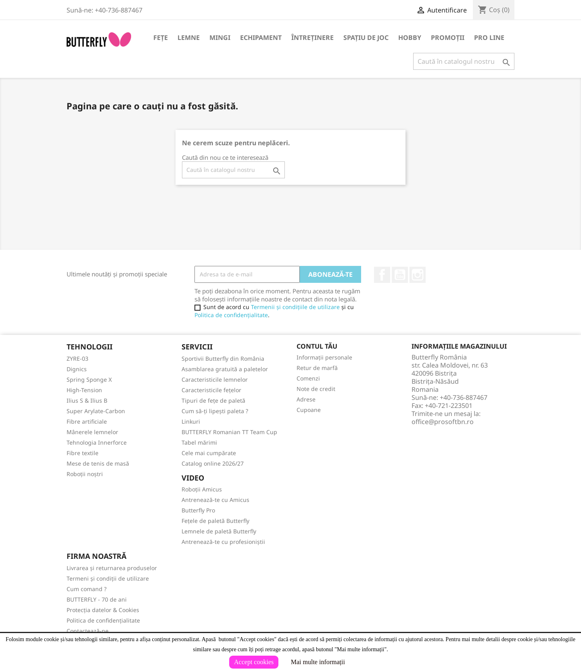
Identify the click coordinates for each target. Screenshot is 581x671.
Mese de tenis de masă (98, 463)
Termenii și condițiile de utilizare (295, 307)
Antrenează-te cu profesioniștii (223, 542)
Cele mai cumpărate (209, 453)
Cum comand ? (87, 589)
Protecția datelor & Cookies (103, 610)
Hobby (409, 37)
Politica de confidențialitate (231, 315)
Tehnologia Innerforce (97, 442)
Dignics (77, 369)
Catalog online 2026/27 (213, 463)
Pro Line (489, 37)
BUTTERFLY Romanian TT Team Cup (229, 432)
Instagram (418, 275)
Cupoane (309, 410)
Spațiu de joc (366, 37)
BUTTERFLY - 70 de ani (97, 599)
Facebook (382, 275)
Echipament (261, 37)
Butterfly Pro (198, 510)
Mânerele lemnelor (92, 432)
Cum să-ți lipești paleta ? (215, 411)
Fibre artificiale (87, 421)
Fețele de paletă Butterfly (215, 521)
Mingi (219, 37)
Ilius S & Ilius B (87, 400)
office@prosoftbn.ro (443, 421)
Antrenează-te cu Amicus (215, 500)
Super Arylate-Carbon (96, 411)
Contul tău (317, 346)
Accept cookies (254, 661)
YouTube (400, 275)
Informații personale (324, 357)
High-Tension (84, 390)
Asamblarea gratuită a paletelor (225, 369)
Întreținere (312, 37)
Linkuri (191, 421)
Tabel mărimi (199, 442)
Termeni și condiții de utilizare (108, 578)
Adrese (306, 399)
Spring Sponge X (89, 379)
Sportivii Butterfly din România (223, 358)
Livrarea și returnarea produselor (112, 568)
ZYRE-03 (77, 358)
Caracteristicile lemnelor (215, 379)
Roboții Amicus (202, 489)
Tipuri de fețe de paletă (213, 400)
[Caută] (463, 61)
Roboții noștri (85, 474)
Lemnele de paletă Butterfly (219, 531)
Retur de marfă (317, 368)
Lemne (189, 37)
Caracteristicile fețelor (211, 390)
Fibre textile (82, 453)
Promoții (447, 37)
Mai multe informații (318, 661)
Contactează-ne (88, 631)
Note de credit (316, 389)
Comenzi (308, 378)
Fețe (160, 37)
